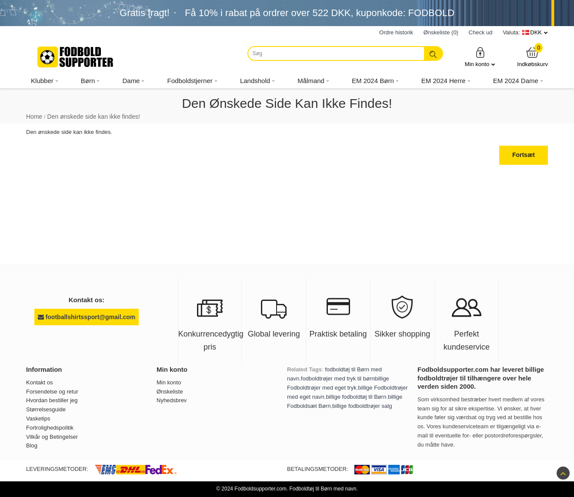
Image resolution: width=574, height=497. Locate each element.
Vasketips (38, 418)
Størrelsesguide (46, 409)
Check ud (481, 32)
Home (34, 116)
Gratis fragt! (145, 12)
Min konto (480, 56)
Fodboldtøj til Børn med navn (322, 489)
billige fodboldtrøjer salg (362, 406)
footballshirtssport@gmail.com (86, 317)
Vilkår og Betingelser (52, 437)
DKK (536, 32)
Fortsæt (523, 154)
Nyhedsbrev (172, 400)
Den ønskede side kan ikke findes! (93, 116)
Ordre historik (396, 32)
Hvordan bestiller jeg (52, 400)
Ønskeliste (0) (441, 32)
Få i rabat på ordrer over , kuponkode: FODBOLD (319, 12)
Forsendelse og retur (52, 391)
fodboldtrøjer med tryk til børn (338, 378)
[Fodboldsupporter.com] (76, 57)
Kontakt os (39, 382)
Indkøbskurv (532, 56)
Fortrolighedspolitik (49, 427)
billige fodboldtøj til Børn (356, 397)
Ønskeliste (170, 391)
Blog (31, 445)
